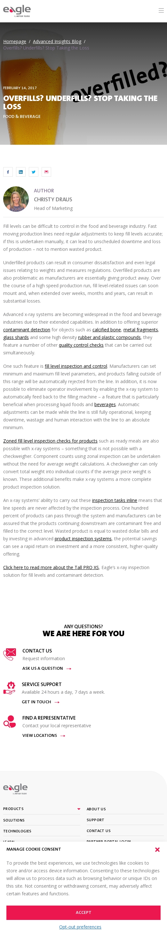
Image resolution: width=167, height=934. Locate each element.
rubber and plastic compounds (109, 337)
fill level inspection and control (76, 366)
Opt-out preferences (80, 927)
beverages (105, 404)
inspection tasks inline (114, 500)
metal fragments (140, 330)
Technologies (17, 831)
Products (13, 809)
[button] (157, 849)
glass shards (16, 337)
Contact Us (99, 831)
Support (96, 820)
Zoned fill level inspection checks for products (50, 441)
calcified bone (106, 330)
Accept (83, 913)
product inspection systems (83, 539)
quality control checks (81, 345)
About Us (96, 809)
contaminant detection (26, 330)
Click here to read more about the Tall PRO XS (51, 567)
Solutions (14, 820)
